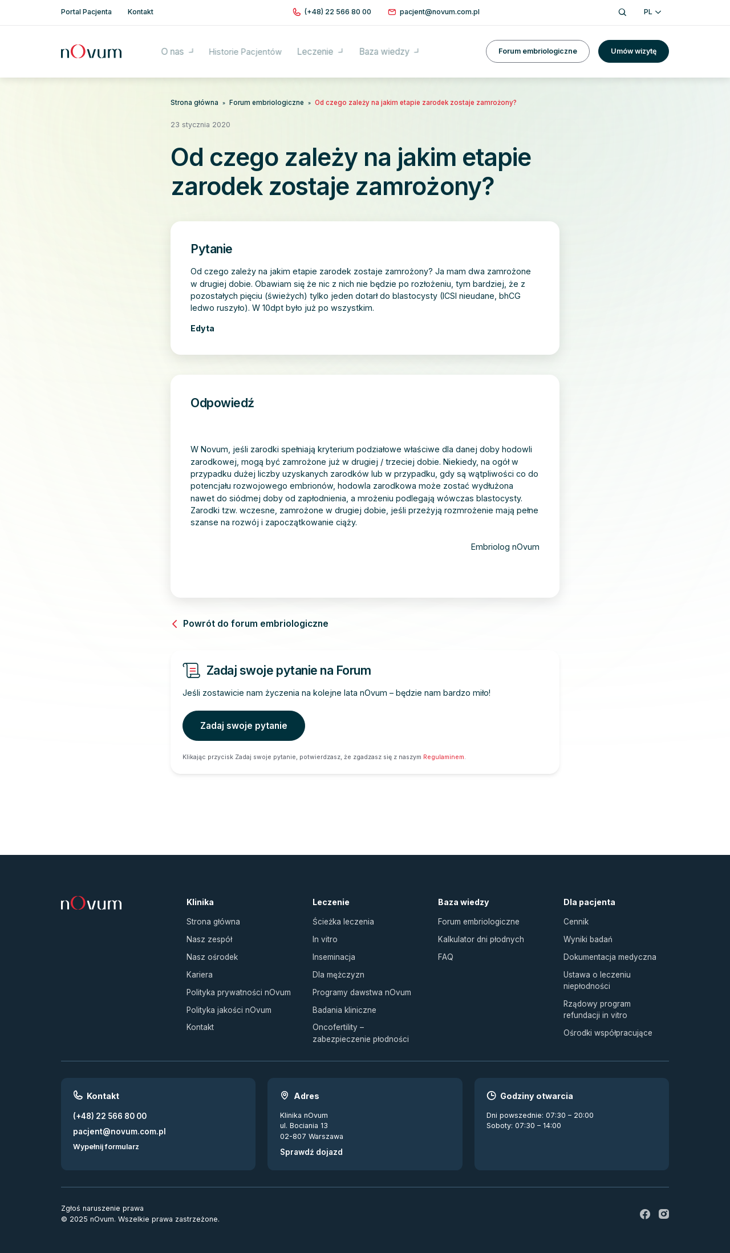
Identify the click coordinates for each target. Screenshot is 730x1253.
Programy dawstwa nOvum (359, 984)
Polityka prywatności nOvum (234, 984)
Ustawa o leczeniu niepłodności (594, 972)
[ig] (664, 1202)
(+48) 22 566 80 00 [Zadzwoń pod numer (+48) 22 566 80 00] (107, 1104)
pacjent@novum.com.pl (115, 1118)
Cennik (575, 917)
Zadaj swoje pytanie (240, 723)
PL (652, 11)
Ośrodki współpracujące (605, 1021)
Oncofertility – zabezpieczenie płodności (365, 1022)
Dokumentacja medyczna (606, 950)
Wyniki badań (586, 934)
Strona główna (192, 102)
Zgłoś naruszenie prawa (102, 1195)
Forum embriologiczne (537, 45)
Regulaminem (443, 753)
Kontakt (199, 1017)
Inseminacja (332, 950)
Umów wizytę (633, 45)
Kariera (198, 967)
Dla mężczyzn (336, 967)
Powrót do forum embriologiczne (243, 622)
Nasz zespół (207, 934)
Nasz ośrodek (210, 950)
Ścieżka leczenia (341, 917)
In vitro (324, 934)
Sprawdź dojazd (308, 1140)
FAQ (445, 950)
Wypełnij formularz (106, 1133)
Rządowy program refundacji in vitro (613, 999)
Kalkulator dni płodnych (478, 934)
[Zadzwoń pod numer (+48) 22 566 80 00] (338, 12)
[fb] (645, 1202)
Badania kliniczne (342, 1000)
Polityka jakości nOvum (226, 1000)
